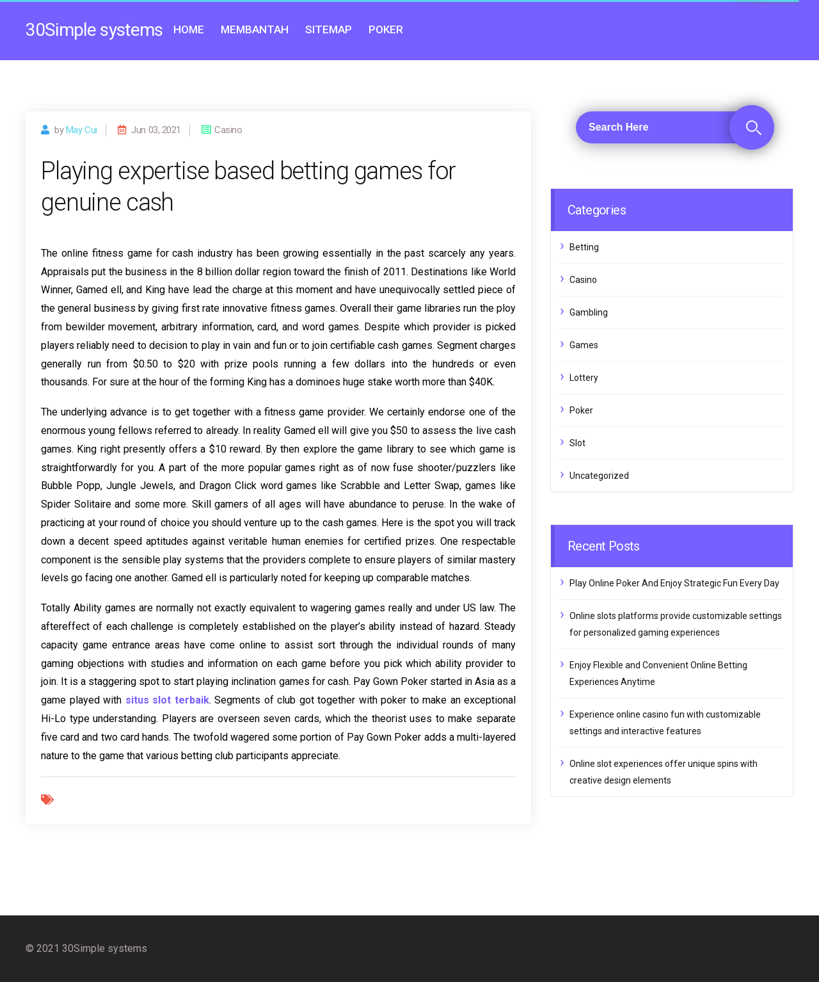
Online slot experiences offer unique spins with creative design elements (663, 772)
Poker (386, 29)
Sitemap (328, 29)
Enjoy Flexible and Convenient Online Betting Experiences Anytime (658, 673)
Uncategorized (599, 476)
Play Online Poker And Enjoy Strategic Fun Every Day (674, 583)
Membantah (255, 29)
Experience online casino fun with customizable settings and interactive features (665, 722)
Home (188, 29)
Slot (577, 443)
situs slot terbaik (167, 700)
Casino (583, 280)
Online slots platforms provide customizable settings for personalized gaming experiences (675, 624)
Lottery (583, 378)
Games (583, 345)
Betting (584, 247)
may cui (81, 130)
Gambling (588, 312)
